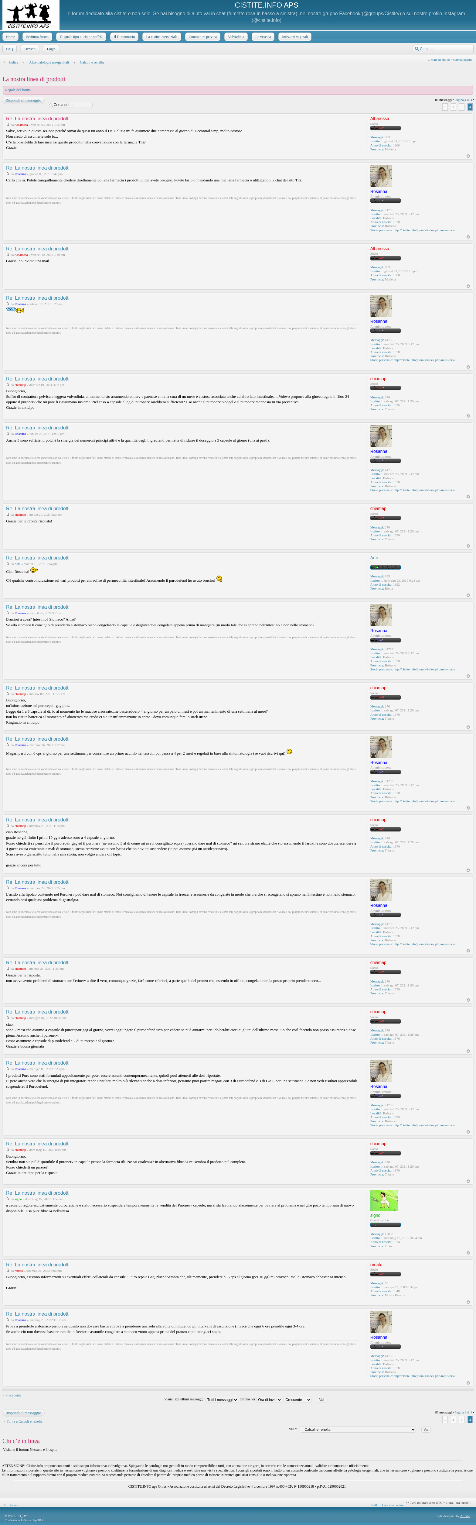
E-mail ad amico (439, 59)
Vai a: (293, 1429)
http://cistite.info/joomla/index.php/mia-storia (424, 230)
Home (10, 37)
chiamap (20, 385)
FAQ (9, 49)
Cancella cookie (393, 1505)
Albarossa (21, 124)
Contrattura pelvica (202, 37)
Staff (374, 1505)
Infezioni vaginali (294, 37)
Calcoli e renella (92, 62)
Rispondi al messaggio (23, 100)
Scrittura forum (37, 37)
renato (19, 1270)
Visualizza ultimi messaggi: (201, 1399)
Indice (13, 62)
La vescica (262, 37)
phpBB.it (38, 1520)
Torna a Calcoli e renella (24, 1421)
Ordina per (261, 1399)
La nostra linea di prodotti (34, 79)
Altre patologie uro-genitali (49, 62)
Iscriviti (29, 49)
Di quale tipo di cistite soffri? (81, 37)
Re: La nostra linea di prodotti (38, 118)
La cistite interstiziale (161, 37)
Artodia (465, 1516)
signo (18, 1199)
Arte (18, 564)
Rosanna (20, 174)
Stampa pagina (462, 59)
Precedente (13, 1395)
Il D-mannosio (124, 37)
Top (468, 156)
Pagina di (463, 100)
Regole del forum (18, 90)
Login (51, 49)
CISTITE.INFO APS (266, 5)
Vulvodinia (235, 37)
